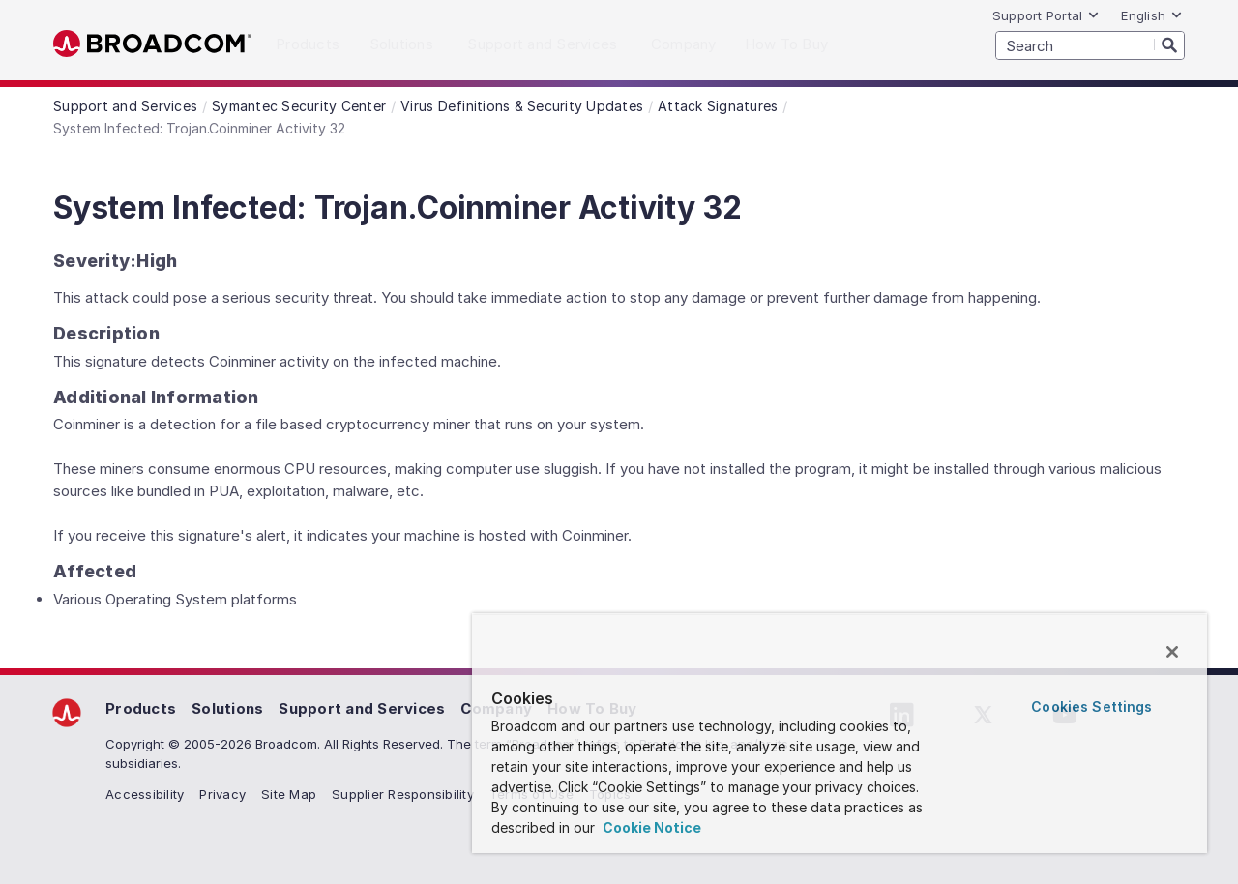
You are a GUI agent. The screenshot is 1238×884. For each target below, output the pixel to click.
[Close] (1172, 652)
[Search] (1169, 44)
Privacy (222, 794)
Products (140, 708)
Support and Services (362, 708)
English (1152, 15)
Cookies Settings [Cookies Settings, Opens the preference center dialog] (1091, 706)
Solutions (227, 708)
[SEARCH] (1090, 45)
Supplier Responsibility (403, 794)
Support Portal (1046, 15)
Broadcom (152, 44)
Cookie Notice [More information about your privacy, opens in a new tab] (650, 827)
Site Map (288, 794)
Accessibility (144, 794)
